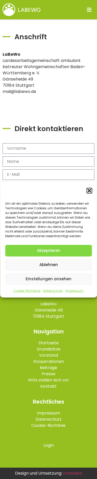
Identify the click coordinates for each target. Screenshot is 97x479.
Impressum (74, 291)
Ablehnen (48, 265)
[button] (89, 191)
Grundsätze (49, 349)
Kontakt (48, 386)
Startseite (49, 343)
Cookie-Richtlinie (26, 291)
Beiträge (48, 368)
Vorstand (48, 355)
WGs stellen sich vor (48, 380)
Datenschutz (53, 291)
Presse (48, 374)
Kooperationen (48, 361)
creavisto (72, 473)
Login (48, 445)
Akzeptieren (48, 250)
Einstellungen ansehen (48, 279)
